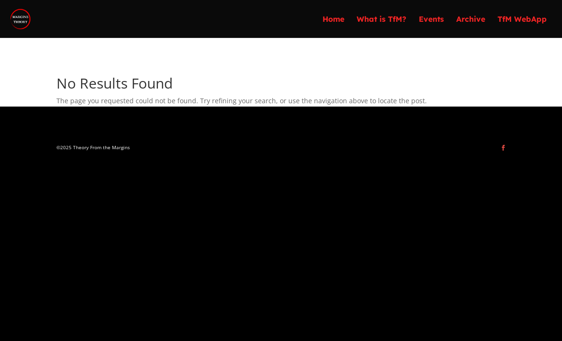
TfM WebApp (522, 20)
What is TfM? (381, 20)
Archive (470, 20)
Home (333, 20)
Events (431, 20)
